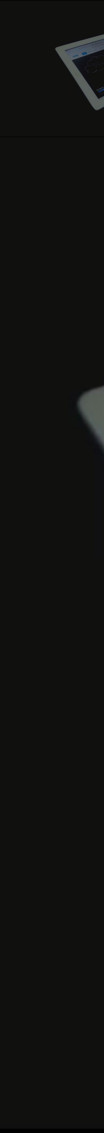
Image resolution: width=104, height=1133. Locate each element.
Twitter (12, 1083)
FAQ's (71, 1128)
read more (64, 865)
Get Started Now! (63, 191)
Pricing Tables (17, 653)
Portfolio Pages (18, 688)
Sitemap (82, 1128)
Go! (48, 1017)
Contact (95, 1128)
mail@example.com (26, 1065)
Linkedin (19, 1083)
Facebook (6, 1083)
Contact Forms (18, 677)
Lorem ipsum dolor (28, 873)
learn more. (94, 191)
